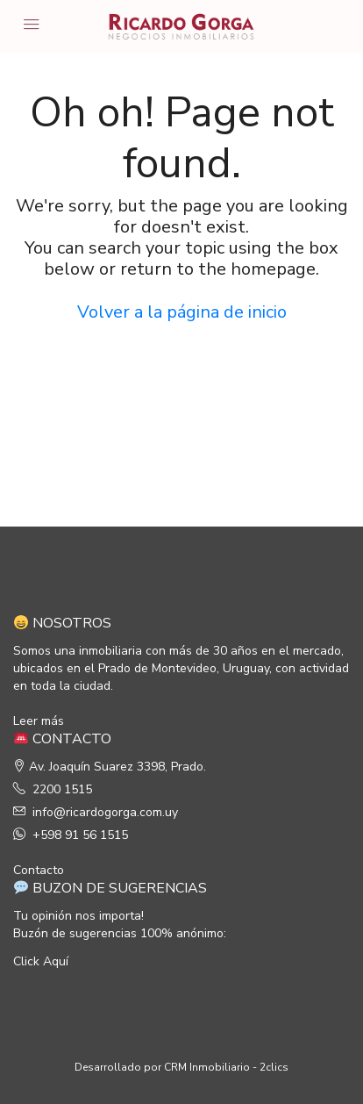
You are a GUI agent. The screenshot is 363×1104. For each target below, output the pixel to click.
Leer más (38, 721)
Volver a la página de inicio (182, 312)
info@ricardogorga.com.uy (105, 812)
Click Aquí (40, 961)
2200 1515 (62, 789)
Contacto (38, 870)
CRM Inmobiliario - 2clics (226, 1067)
